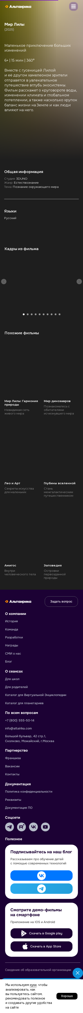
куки (33, 985)
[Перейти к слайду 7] (47, 314)
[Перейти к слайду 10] (59, 314)
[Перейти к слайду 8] (51, 314)
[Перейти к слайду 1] (24, 314)
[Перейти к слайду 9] (55, 314)
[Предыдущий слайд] (3, 281)
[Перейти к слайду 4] (36, 314)
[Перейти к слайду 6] (43, 314)
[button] (73, 6)
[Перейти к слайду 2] (28, 314)
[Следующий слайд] (79, 281)
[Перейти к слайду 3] (32, 314)
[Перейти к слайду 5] (40, 314)
